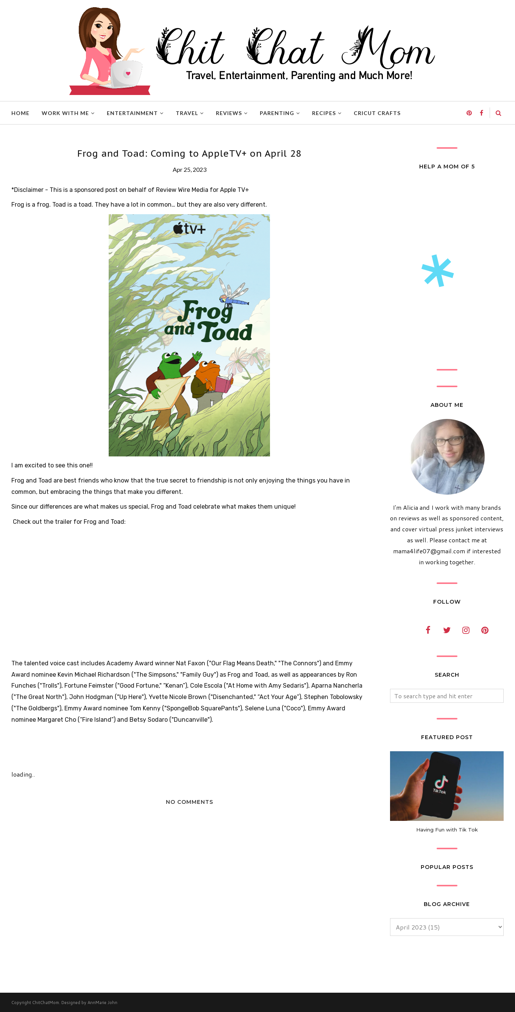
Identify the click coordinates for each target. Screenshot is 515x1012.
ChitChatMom (45, 1003)
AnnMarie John (102, 1003)
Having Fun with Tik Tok (447, 830)
